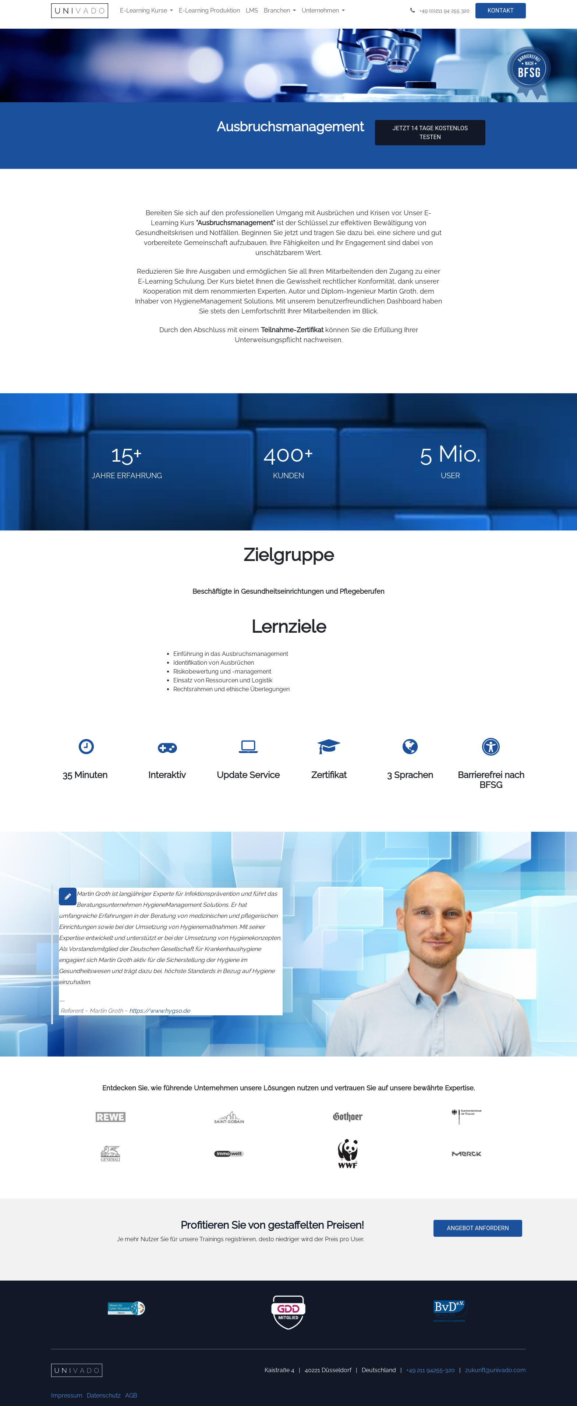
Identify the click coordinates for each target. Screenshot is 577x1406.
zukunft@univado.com (495, 1370)
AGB (131, 1395)
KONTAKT (501, 10)
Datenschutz (104, 1395)
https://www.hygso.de (159, 1010)
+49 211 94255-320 (430, 1370)
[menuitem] (146, 10)
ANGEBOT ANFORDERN (478, 1228)
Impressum (66, 1395)
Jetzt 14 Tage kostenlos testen (430, 133)
